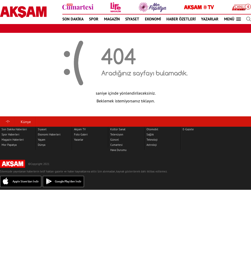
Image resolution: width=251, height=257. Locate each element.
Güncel (114, 139)
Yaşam (41, 139)
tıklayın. (148, 100)
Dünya (41, 145)
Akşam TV (80, 129)
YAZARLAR (209, 19)
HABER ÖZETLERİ (181, 19)
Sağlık (150, 134)
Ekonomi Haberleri (49, 134)
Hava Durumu (118, 150)
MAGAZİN (112, 19)
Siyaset (42, 129)
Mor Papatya (9, 145)
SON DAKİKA (73, 19)
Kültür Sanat (118, 129)
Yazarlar (78, 139)
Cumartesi (116, 145)
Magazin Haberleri (13, 139)
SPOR (93, 19)
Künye (26, 121)
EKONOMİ (153, 19)
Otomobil (152, 129)
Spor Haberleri (10, 134)
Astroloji (151, 145)
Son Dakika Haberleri (14, 129)
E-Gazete (188, 129)
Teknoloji (152, 139)
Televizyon (116, 134)
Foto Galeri (81, 134)
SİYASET (132, 19)
